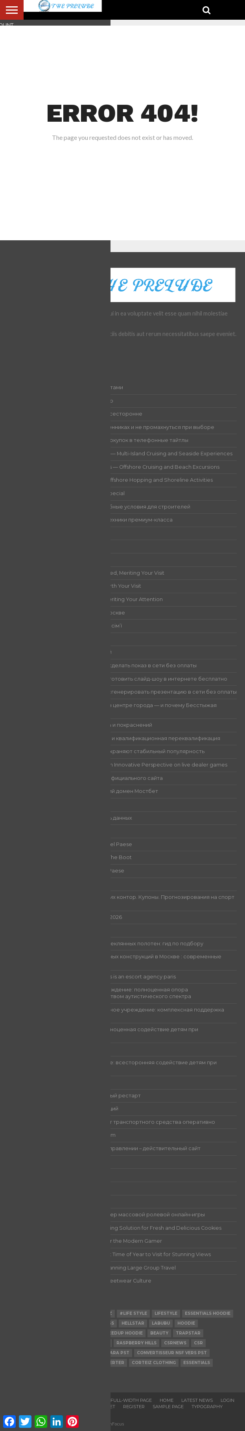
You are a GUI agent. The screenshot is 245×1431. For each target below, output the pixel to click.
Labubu (161, 1323)
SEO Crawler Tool (75, 1333)
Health (46, 1313)
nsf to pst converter (38, 1323)
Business (74, 1313)
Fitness (105, 1323)
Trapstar (188, 1333)
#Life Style (133, 1313)
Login (227, 1400)
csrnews (175, 1343)
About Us (20, 1400)
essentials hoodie (207, 1313)
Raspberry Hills (136, 1343)
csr (198, 1343)
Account (51, 1400)
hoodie (186, 1323)
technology (26, 1343)
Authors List (86, 1400)
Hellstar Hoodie (32, 1352)
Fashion (21, 1313)
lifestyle (166, 1313)
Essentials (196, 1362)
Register (134, 1406)
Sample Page (168, 1406)
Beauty (159, 1333)
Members (54, 1406)
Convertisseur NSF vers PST (172, 1352)
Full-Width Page (131, 1400)
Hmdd (81, 1323)
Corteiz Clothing (154, 1362)
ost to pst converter (96, 1362)
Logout (25, 1406)
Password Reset (94, 1406)
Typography (207, 1406)
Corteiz (102, 1313)
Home (166, 1400)
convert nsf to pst (36, 1362)
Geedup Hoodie (124, 1333)
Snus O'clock (27, 1333)
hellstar (133, 1323)
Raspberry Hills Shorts (79, 1343)
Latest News (197, 1400)
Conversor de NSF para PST (94, 1352)
